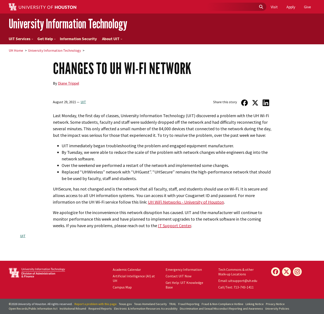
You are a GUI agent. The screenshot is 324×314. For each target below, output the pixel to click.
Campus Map (122, 287)
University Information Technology (68, 24)
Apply (290, 6)
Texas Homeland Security (150, 304)
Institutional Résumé (73, 309)
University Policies (277, 309)
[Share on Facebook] (244, 103)
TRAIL (172, 304)
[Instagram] (297, 271)
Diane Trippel (68, 83)
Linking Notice (255, 304)
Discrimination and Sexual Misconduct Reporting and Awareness (221, 309)
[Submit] (261, 7)
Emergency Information (184, 269)
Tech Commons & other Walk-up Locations (236, 271)
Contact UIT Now (178, 276)
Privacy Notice (275, 304)
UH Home (16, 50)
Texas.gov (125, 304)
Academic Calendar (127, 269)
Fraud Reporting (188, 304)
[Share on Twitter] (255, 103)
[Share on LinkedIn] (265, 103)
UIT (83, 102)
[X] (286, 271)
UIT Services (21, 38)
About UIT (112, 38)
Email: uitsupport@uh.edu (237, 280)
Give (307, 6)
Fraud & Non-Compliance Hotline (222, 304)
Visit (274, 6)
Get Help (46, 38)
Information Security (78, 38)
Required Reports (100, 309)
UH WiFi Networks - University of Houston (186, 202)
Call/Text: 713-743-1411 (236, 287)
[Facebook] (275, 271)
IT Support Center (174, 225)
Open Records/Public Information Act (33, 309)
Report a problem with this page (96, 304)
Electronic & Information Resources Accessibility (146, 309)
